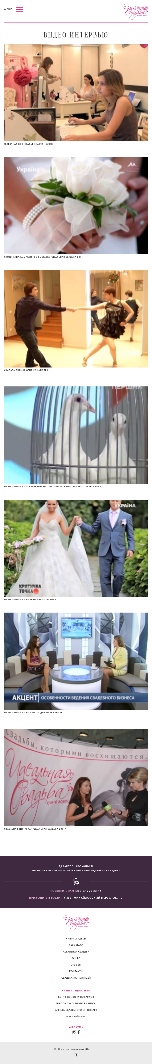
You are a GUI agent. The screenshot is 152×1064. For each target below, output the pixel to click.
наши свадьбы (76, 938)
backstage (76, 945)
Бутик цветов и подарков (76, 997)
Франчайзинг (76, 1016)
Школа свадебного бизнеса (76, 1003)
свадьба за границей (76, 977)
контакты (76, 971)
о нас (76, 958)
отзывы (76, 964)
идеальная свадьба (76, 951)
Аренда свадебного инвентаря (76, 1010)
